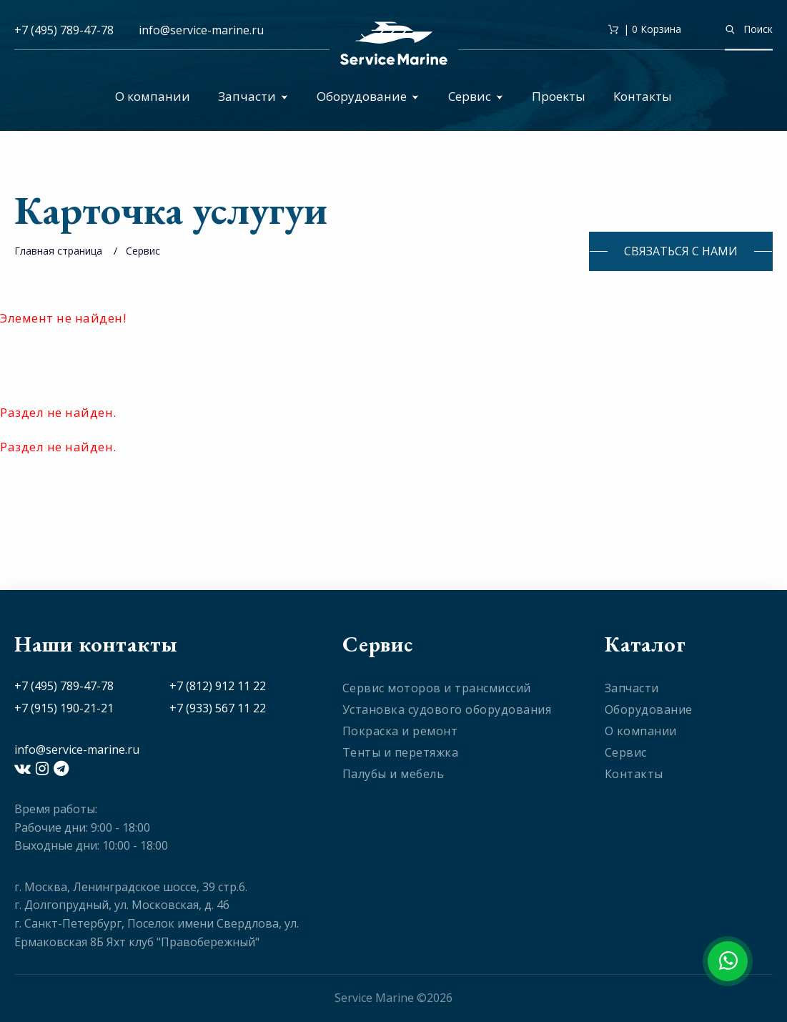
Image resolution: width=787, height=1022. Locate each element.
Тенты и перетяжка (400, 752)
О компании (152, 96)
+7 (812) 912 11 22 (217, 686)
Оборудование (368, 96)
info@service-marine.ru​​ (201, 30)
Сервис (475, 96)
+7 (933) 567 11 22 (217, 708)
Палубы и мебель (393, 774)
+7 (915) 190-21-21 (64, 708)
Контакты (642, 96)
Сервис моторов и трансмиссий (436, 688)
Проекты (558, 96)
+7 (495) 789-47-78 (64, 30)
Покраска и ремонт (400, 731)
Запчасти (253, 96)
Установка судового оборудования (447, 709)
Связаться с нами (681, 251)
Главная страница (58, 250)
